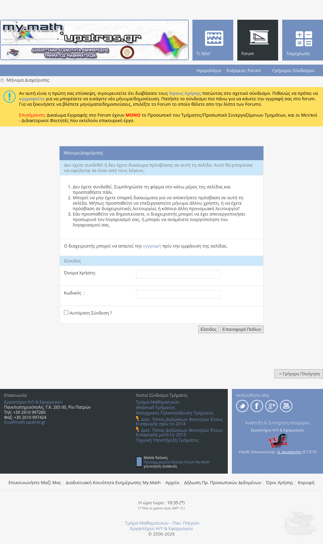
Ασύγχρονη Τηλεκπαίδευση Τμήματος (175, 413)
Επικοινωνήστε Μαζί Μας (34, 482)
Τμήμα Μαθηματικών (158, 402)
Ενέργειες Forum (243, 70)
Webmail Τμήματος (155, 407)
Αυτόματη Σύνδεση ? (88, 313)
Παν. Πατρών (186, 523)
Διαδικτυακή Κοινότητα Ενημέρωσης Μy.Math (113, 482)
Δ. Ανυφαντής (290, 451)
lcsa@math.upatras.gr (25, 422)
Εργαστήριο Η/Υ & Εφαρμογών (33, 402)
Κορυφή (306, 482)
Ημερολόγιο (209, 70)
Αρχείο (172, 482)
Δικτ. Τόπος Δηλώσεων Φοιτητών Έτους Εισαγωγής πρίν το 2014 (179, 421)
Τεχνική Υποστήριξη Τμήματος (167, 440)
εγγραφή (152, 246)
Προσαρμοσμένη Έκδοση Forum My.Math (177, 462)
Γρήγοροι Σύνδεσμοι (293, 70)
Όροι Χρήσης (279, 482)
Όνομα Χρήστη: (80, 272)
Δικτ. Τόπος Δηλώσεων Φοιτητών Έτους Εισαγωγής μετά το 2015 (179, 432)
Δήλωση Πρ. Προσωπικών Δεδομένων (222, 482)
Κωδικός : (74, 292)
